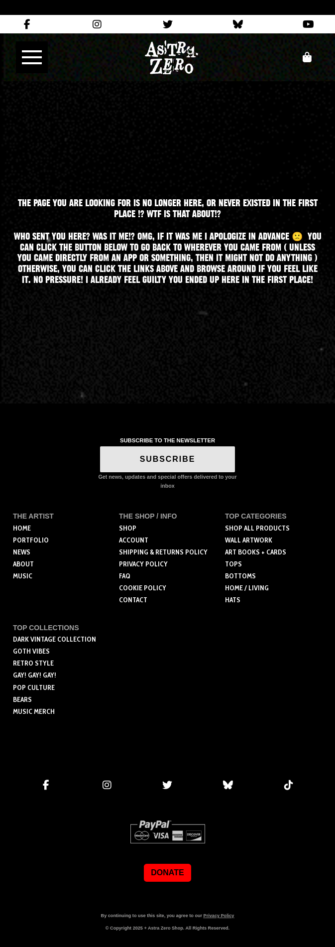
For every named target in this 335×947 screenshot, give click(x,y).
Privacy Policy (219, 915)
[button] (32, 57)
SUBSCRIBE (168, 459)
